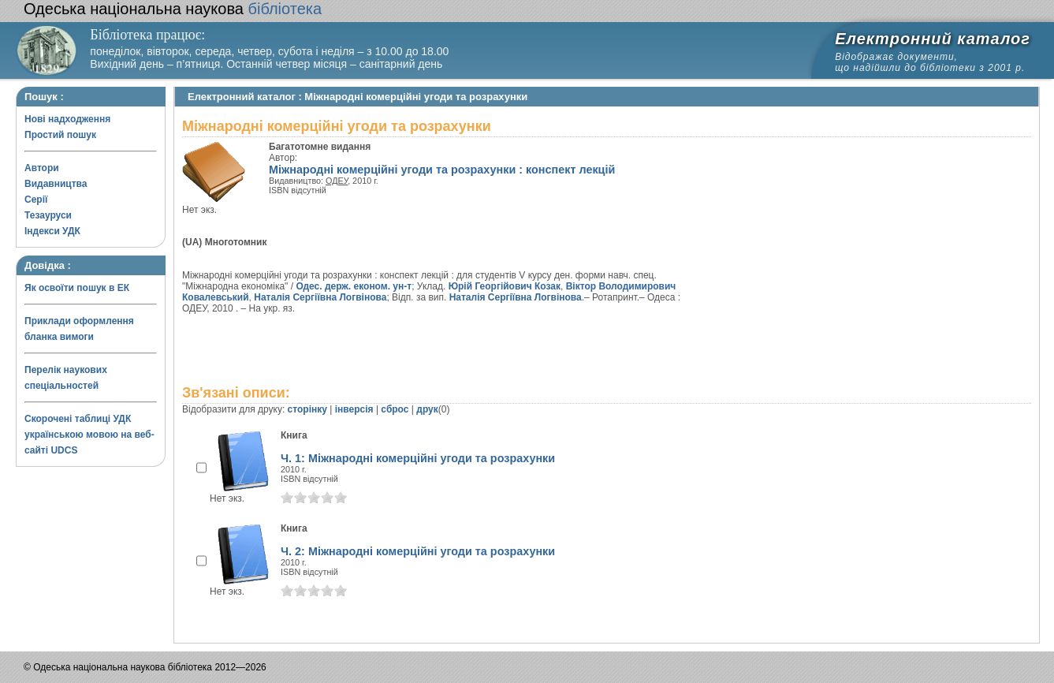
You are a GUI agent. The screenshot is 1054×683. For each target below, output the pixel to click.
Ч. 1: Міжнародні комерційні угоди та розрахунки (418, 458)
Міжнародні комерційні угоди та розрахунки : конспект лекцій (442, 169)
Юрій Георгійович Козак (505, 286)
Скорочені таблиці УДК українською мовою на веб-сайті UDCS (89, 434)
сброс (394, 409)
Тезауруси (48, 215)
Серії (35, 199)
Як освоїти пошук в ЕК (76, 287)
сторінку (307, 409)
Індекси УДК (52, 231)
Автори (41, 168)
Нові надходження (67, 119)
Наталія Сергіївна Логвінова (320, 297)
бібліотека (173, 8)
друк (427, 409)
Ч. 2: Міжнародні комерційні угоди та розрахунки (418, 551)
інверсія (354, 409)
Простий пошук (60, 134)
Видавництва (55, 183)
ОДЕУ (337, 180)
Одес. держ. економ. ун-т (354, 286)
